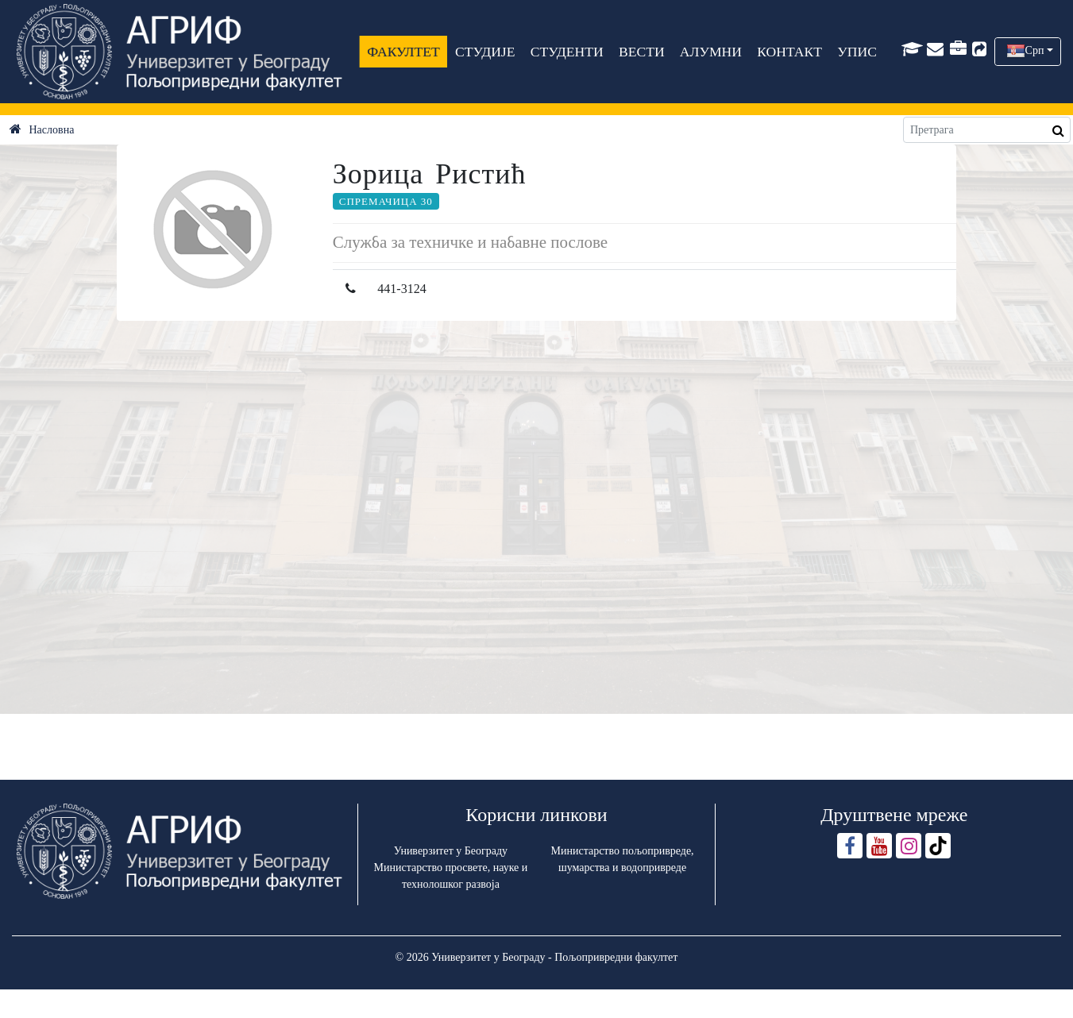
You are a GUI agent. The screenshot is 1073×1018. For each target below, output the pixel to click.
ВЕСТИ (642, 52)
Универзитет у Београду (451, 851)
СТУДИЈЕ (485, 52)
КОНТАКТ (790, 52)
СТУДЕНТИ (567, 52)
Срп (1034, 50)
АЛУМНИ (711, 52)
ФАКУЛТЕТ (404, 52)
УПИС (858, 52)
